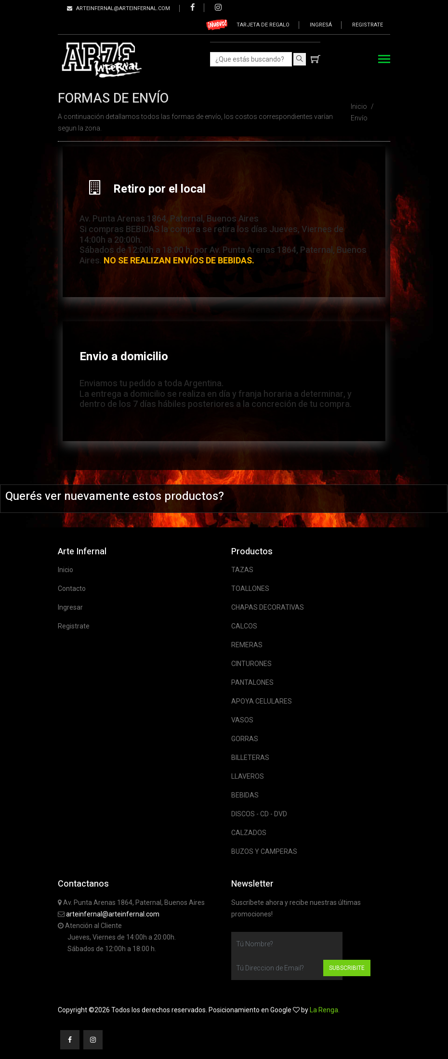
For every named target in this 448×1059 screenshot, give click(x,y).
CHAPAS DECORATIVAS (267, 607)
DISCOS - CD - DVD (259, 814)
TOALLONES (250, 588)
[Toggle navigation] (384, 60)
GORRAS (244, 739)
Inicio (359, 106)
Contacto (72, 588)
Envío (359, 118)
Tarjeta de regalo (263, 25)
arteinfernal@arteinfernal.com (112, 914)
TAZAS (242, 570)
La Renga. (325, 1010)
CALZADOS (248, 833)
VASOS (242, 720)
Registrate (367, 25)
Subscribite (347, 968)
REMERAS (247, 645)
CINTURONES (251, 663)
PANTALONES (252, 682)
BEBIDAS (245, 795)
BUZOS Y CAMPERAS (264, 851)
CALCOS (244, 626)
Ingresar (70, 607)
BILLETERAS (250, 757)
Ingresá (321, 25)
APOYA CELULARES (261, 701)
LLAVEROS (247, 776)
